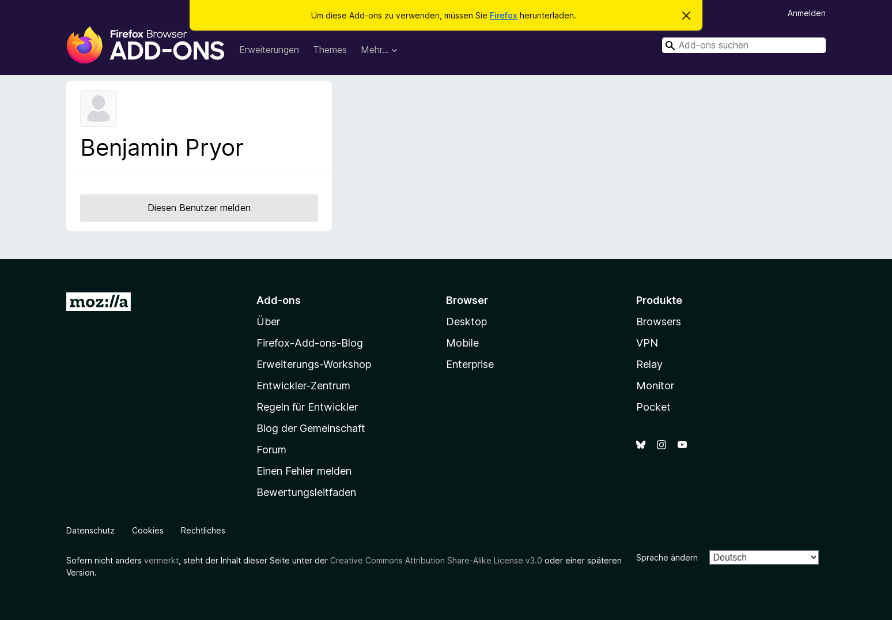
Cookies (148, 530)
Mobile (462, 343)
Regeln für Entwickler (307, 407)
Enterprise (470, 364)
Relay (649, 364)
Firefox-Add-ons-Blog (309, 343)
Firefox (503, 15)
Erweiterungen (269, 49)
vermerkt (161, 560)
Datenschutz (90, 530)
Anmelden (807, 13)
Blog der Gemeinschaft (310, 428)
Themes (330, 49)
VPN (647, 343)
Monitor (655, 385)
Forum (271, 450)
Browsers (658, 321)
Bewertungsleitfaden (306, 492)
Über (268, 321)
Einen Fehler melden (303, 471)
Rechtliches (203, 530)
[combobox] (744, 45)
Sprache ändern (667, 557)
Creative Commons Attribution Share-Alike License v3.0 (436, 560)
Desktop (466, 321)
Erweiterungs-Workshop (313, 364)
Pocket (653, 407)
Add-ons (278, 300)
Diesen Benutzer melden (199, 207)
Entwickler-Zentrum (303, 385)
